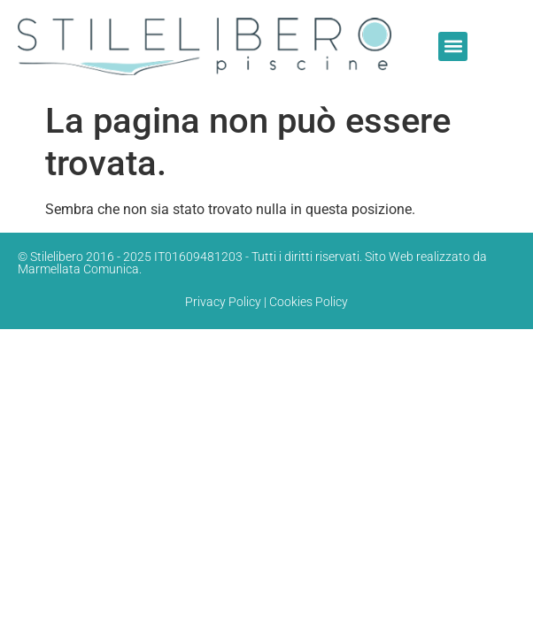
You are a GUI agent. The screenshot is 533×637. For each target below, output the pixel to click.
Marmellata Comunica (78, 269)
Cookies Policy (308, 302)
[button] (452, 46)
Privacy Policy (223, 302)
